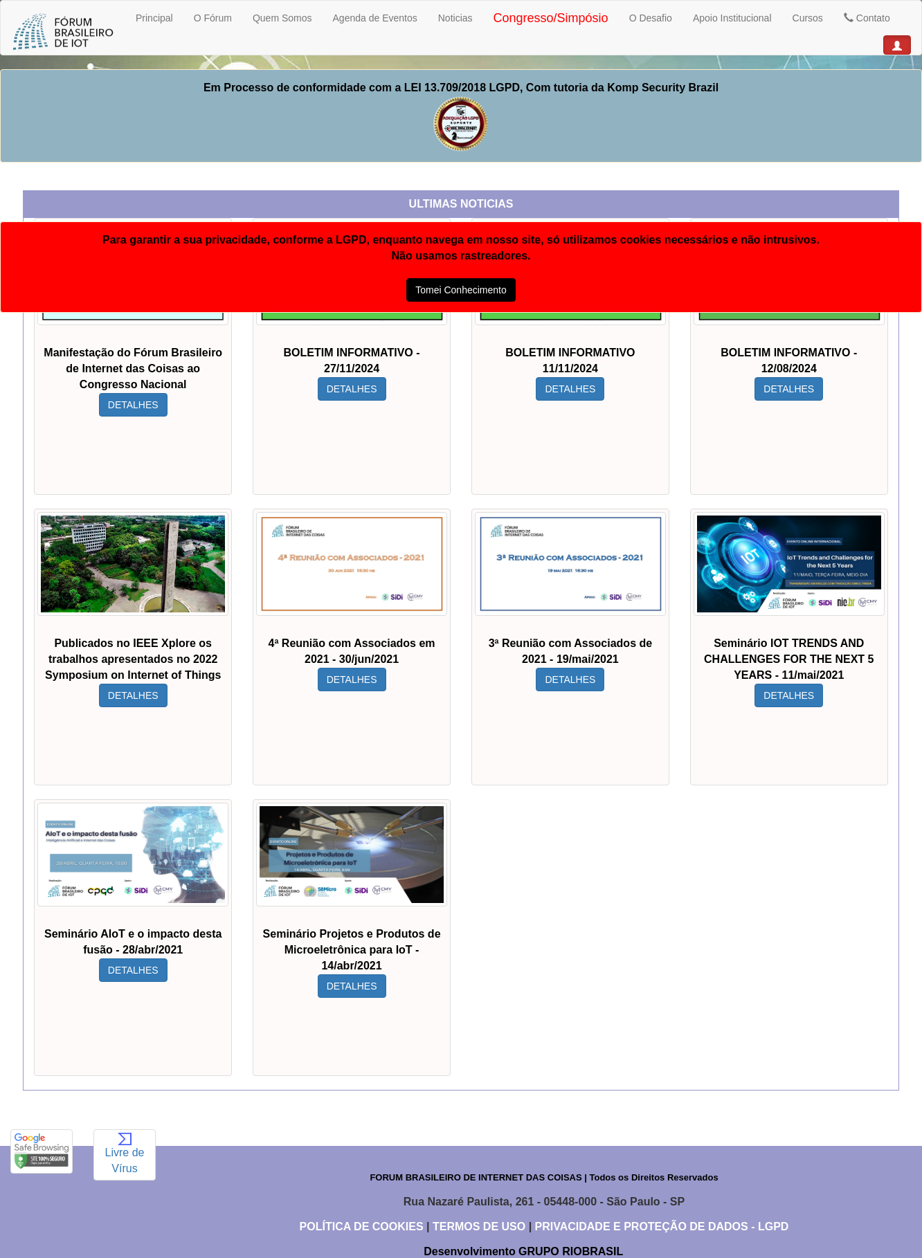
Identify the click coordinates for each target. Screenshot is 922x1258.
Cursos (808, 18)
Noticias (455, 18)
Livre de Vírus (125, 1153)
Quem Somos (282, 18)
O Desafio (650, 18)
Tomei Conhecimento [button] (461, 289)
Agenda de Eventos (375, 18)
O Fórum (213, 18)
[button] (897, 45)
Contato (867, 18)
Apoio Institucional (732, 18)
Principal (154, 18)
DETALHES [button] (136, 404)
